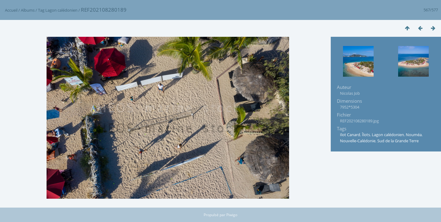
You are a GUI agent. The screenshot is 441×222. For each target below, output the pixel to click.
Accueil (11, 10)
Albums (28, 10)
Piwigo (231, 214)
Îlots (366, 134)
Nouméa (414, 134)
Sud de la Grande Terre (398, 141)
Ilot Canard (350, 134)
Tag (41, 10)
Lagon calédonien (61, 10)
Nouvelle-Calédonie (357, 141)
